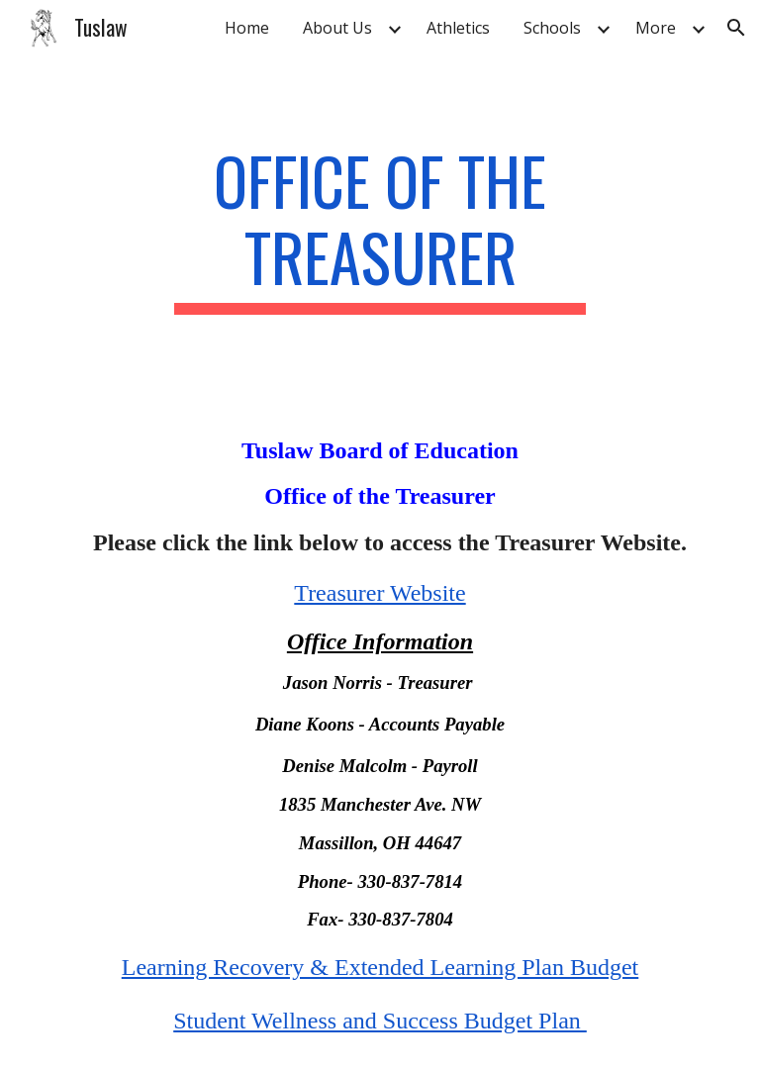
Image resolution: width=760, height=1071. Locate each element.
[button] (736, 27)
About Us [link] (337, 28)
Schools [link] (552, 28)
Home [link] (247, 28)
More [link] (655, 28)
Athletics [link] (458, 28)
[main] (379, 229)
